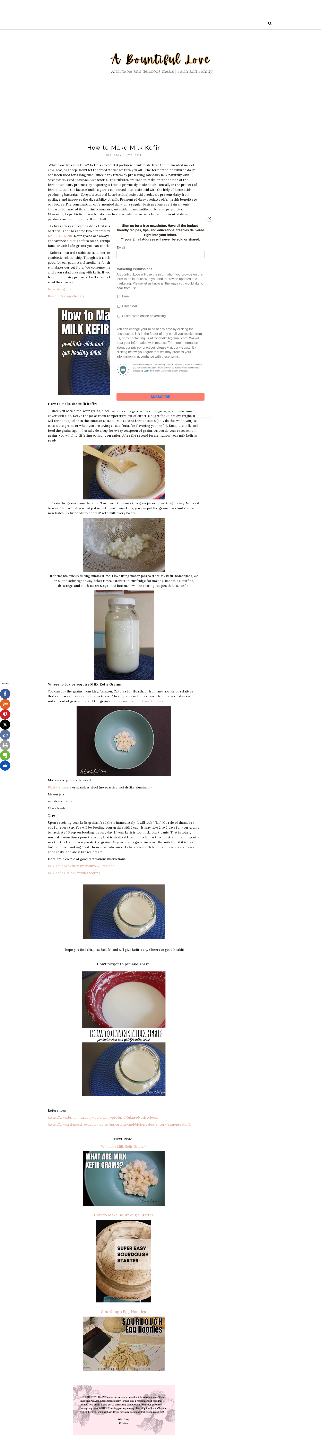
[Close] (210, 218)
